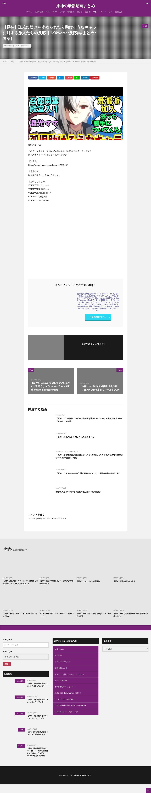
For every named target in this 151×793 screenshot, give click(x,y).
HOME (5, 62)
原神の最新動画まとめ (75, 6)
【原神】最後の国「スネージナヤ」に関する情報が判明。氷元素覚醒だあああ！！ (20, 584)
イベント (102, 12)
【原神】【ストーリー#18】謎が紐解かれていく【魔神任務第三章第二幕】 (89, 475)
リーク (62, 12)
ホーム (29, 12)
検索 (6, 668)
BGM (55, 12)
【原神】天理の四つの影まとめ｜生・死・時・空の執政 (92, 619)
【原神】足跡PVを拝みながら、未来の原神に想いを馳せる (56, 582)
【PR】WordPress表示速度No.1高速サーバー (73, 713)
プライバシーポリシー (64, 667)
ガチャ (79, 12)
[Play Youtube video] (75, 113)
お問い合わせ (60, 654)
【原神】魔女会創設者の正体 (125, 581)
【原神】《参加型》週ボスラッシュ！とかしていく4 (37, 691)
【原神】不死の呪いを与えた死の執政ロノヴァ (80, 436)
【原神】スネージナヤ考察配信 (89, 581)
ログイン (51, 518)
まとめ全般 (38, 12)
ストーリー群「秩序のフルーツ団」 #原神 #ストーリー (57, 619)
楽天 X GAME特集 (62, 687)
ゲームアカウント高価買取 (65, 707)
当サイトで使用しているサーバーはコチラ (72, 680)
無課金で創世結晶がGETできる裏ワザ (70, 700)
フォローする (93, 347)
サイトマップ (60, 660)
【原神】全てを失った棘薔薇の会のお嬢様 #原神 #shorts (130, 619)
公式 (110, 12)
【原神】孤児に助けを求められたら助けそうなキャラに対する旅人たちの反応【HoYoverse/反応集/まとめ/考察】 (57, 62)
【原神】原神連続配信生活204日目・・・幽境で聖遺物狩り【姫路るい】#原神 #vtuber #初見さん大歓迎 (37, 759)
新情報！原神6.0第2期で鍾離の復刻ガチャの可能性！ (83, 491)
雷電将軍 (71, 12)
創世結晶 (118, 12)
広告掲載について (62, 674)
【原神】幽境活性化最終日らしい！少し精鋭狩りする (37, 739)
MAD (48, 12)
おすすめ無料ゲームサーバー (66, 694)
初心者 (87, 12)
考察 (95, 12)
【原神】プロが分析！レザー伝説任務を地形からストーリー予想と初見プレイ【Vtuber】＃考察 (89, 420)
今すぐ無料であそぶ (98, 318)
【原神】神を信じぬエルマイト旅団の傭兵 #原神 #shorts (20, 619)
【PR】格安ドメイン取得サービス (68, 720)
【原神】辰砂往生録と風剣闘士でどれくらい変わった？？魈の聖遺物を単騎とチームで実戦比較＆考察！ (89, 457)
